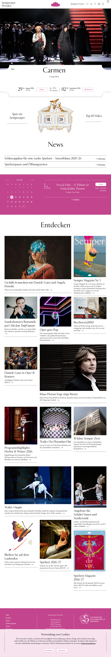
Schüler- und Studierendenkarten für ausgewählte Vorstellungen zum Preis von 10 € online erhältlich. (90, 524)
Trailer (55, 441)
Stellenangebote (11, 623)
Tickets (8, 626)
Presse (8, 621)
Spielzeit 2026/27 (50, 562)
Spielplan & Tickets (77, 4)
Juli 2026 (20, 180)
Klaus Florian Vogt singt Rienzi (59, 394)
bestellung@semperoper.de (55, 629)
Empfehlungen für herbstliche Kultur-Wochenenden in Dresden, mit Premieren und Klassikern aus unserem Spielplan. (21, 457)
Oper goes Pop (49, 330)
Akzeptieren (62, 650)
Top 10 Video (94, 116)
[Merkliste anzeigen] (87, 4)
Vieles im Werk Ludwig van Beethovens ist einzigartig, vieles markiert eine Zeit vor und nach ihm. (89, 328)
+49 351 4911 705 (55, 626)
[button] (49, 61)
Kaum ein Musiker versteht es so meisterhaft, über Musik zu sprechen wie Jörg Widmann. (20, 331)
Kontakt (8, 618)
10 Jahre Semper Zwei (87, 438)
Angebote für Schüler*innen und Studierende (85, 514)
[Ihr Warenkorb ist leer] (91, 4)
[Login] (95, 4)
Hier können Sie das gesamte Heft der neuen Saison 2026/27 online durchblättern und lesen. (89, 585)
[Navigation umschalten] (108, 4)
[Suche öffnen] (103, 4)
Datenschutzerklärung (88, 643)
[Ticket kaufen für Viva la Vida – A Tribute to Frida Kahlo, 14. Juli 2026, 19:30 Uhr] (101, 184)
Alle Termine (88, 89)
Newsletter (9, 629)
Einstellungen (49, 650)
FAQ (7, 615)
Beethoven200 (84, 322)
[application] (21, 194)
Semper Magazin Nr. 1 (87, 280)
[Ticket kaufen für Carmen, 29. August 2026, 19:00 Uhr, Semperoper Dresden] (42, 89)
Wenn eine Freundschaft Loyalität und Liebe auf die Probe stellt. (29, 290)
